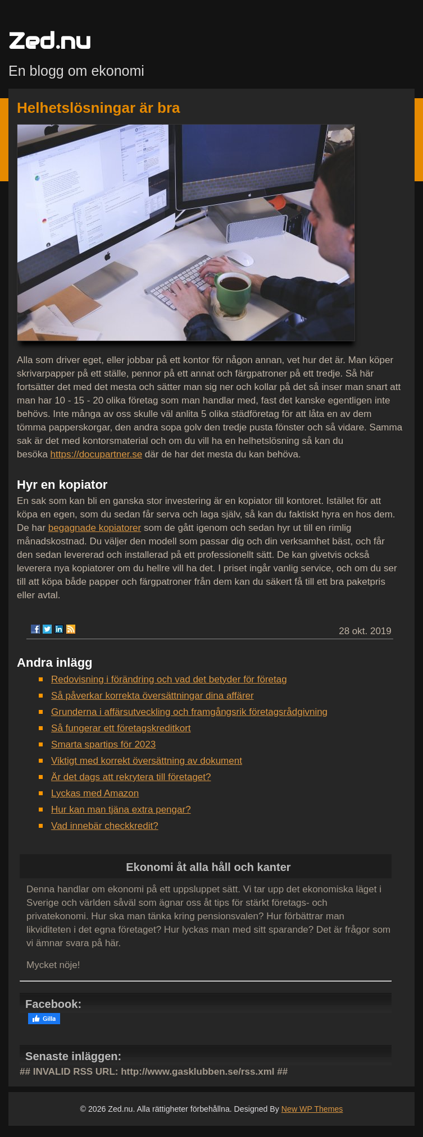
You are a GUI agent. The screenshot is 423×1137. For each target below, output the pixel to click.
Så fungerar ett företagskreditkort (121, 728)
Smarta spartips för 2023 (103, 744)
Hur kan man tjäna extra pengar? (121, 809)
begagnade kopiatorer (94, 527)
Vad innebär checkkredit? (104, 825)
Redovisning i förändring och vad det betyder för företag (169, 679)
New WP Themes (312, 1108)
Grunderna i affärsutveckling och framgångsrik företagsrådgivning (189, 712)
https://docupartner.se (97, 454)
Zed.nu (49, 40)
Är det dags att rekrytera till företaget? (131, 777)
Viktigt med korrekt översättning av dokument (146, 760)
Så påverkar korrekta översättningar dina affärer (152, 695)
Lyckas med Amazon (95, 793)
